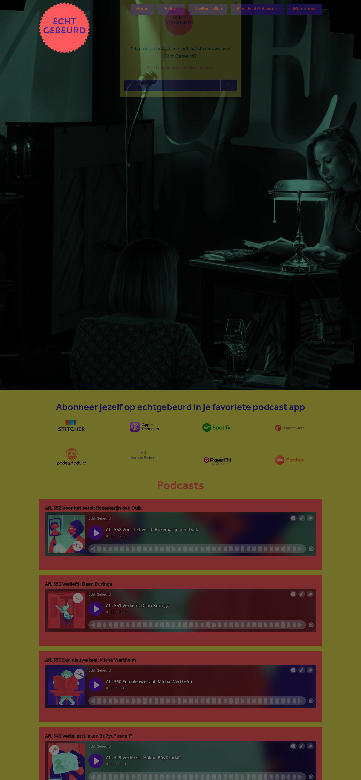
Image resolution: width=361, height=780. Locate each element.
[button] (257, 9)
